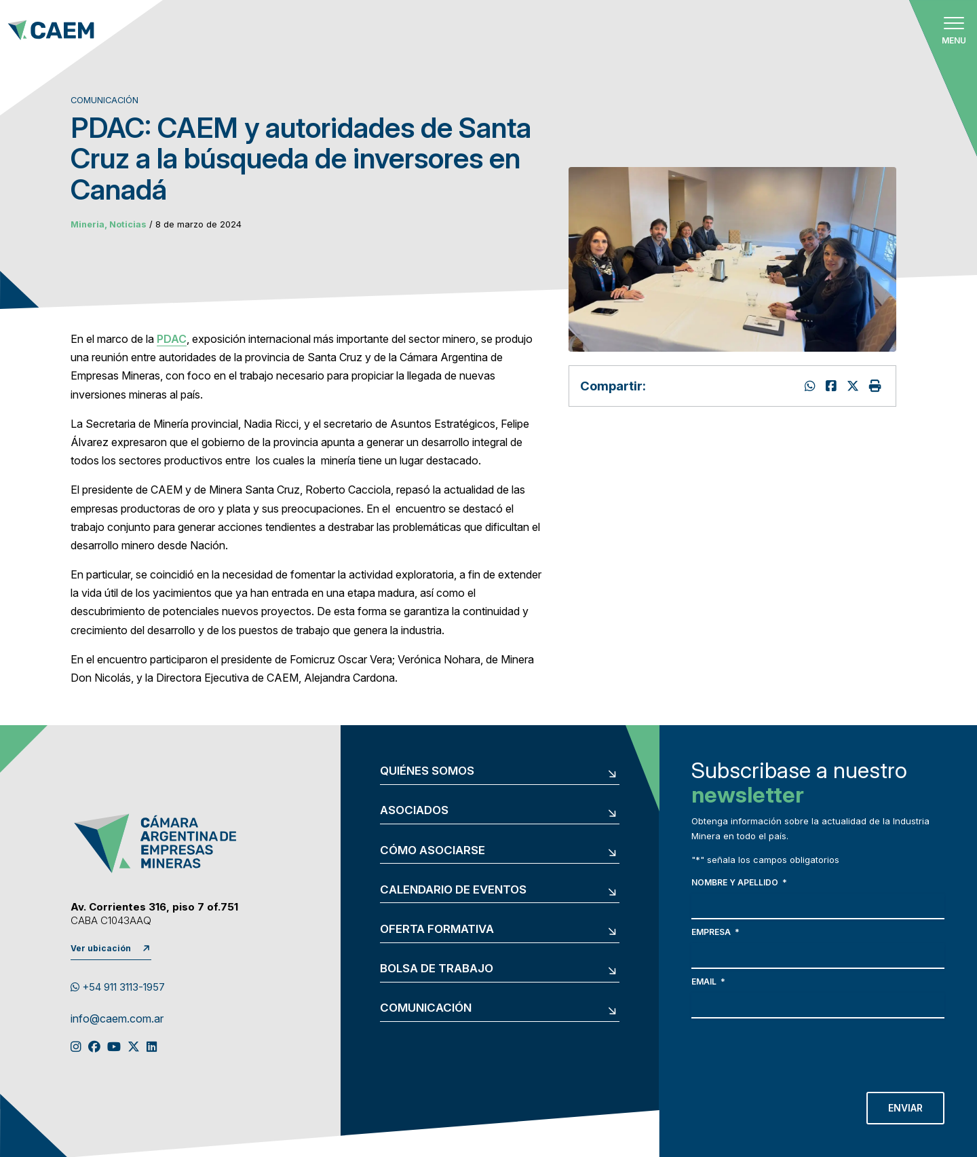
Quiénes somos (427, 771)
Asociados (414, 810)
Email (708, 981)
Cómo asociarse (432, 850)
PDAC (172, 339)
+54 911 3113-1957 (118, 987)
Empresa (715, 932)
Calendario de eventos (453, 889)
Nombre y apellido (739, 882)
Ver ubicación (101, 948)
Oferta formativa (437, 929)
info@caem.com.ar (117, 1019)
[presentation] (794, 1051)
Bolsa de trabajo (436, 968)
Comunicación (426, 1008)
